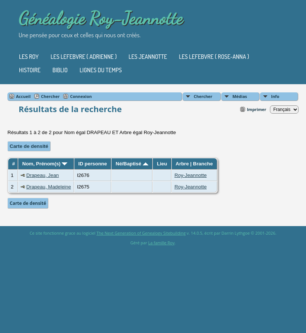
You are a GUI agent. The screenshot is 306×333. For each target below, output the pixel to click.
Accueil (23, 96)
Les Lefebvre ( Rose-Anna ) (214, 56)
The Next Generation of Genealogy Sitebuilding (141, 233)
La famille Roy (161, 242)
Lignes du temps (101, 70)
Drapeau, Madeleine (48, 187)
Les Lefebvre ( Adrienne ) (84, 56)
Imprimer (256, 109)
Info (275, 96)
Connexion (81, 96)
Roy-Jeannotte (190, 175)
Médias (239, 96)
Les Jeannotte (148, 56)
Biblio (60, 70)
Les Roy (29, 56)
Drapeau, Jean (42, 175)
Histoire (30, 70)
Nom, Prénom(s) (45, 163)
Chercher (203, 96)
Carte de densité (29, 146)
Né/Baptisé (132, 163)
